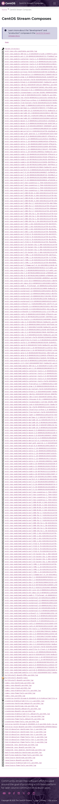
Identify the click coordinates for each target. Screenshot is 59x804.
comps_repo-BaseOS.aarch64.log (18, 685)
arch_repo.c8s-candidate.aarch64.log (21, 51)
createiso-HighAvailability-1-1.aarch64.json (24, 701)
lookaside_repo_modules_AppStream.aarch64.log (25, 750)
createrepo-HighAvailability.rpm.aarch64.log (24, 716)
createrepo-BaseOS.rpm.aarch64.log (20, 711)
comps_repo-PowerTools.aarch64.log (20, 693)
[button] (4, 793)
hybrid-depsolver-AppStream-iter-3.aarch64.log (25, 734)
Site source (52, 800)
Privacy (43, 800)
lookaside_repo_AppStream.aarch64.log (21, 745)
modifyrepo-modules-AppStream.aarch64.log (23, 752)
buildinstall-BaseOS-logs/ (16, 678)
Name (7, 42)
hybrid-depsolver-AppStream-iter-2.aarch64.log (25, 732)
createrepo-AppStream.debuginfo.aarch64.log (24, 703)
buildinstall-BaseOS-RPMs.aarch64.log (21, 675)
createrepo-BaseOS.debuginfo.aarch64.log (23, 709)
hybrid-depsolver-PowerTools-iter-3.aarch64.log (26, 742)
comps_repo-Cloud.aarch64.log (18, 688)
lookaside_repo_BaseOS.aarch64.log (20, 747)
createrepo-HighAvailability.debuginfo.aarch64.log (27, 714)
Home (4, 10)
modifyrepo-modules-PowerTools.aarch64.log (23, 755)
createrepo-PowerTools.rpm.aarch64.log (22, 721)
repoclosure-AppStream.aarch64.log (20, 758)
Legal (36, 800)
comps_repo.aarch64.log (15, 696)
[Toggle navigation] (54, 3)
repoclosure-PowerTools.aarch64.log (20, 765)
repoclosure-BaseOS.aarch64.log (18, 760)
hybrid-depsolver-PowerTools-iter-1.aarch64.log (26, 737)
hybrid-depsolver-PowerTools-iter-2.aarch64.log (26, 740)
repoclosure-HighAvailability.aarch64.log (23, 763)
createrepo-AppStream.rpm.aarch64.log (21, 706)
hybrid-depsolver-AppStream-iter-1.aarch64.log (25, 729)
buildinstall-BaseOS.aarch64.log (19, 680)
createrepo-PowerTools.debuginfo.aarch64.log (24, 719)
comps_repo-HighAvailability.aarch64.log (23, 690)
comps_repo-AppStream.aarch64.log (19, 683)
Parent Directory (12, 49)
